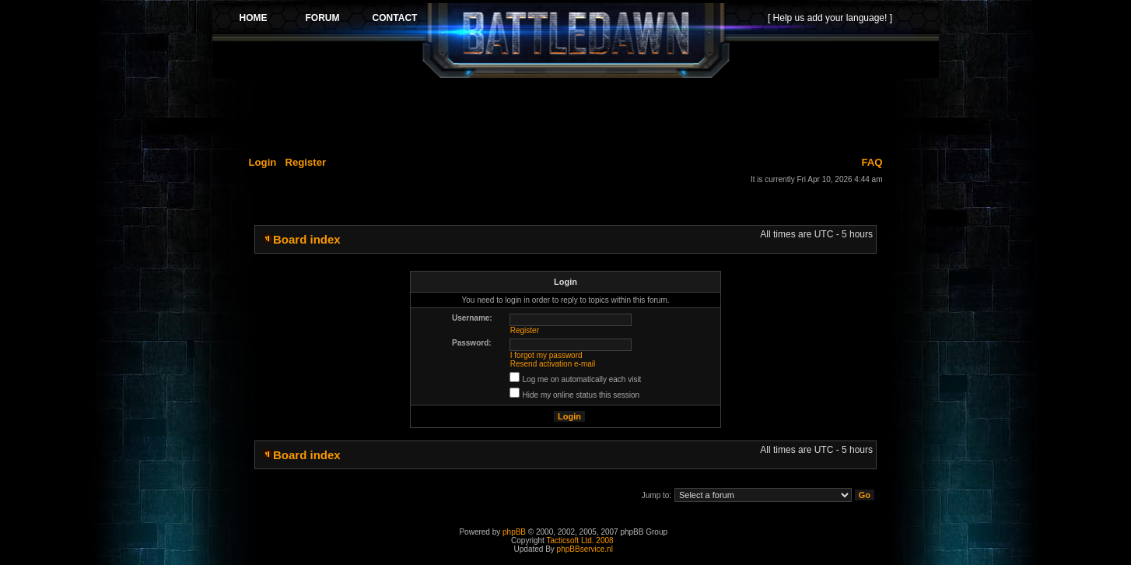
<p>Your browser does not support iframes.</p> (575, 40)
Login (263, 162)
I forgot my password (546, 355)
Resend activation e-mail (553, 364)
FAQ (871, 162)
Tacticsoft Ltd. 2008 (579, 540)
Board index (307, 239)
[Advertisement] (575, 114)
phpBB (514, 532)
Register (305, 162)
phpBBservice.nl (585, 549)
